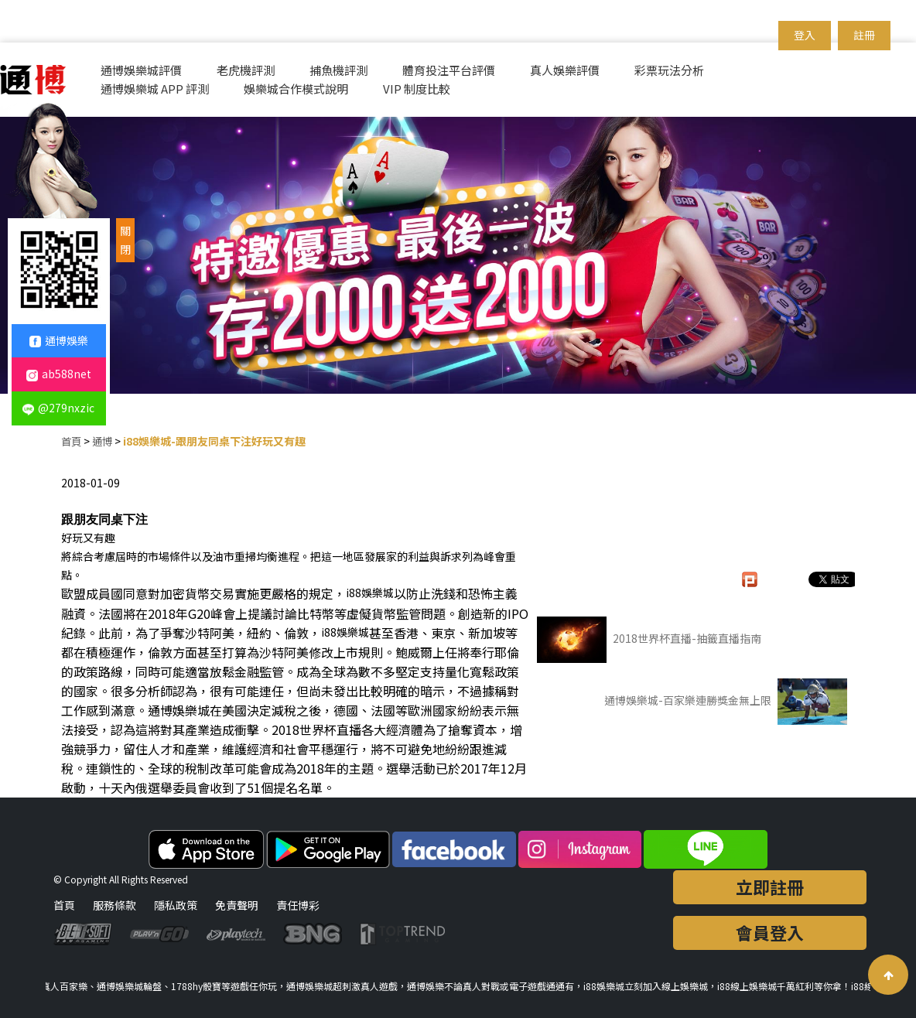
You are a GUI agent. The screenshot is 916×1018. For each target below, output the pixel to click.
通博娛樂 (58, 340)
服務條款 (114, 905)
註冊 (864, 35)
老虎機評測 (246, 70)
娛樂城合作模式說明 (296, 88)
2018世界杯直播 (316, 729)
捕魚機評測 (338, 70)
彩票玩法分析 (669, 70)
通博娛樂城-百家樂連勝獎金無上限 (725, 701)
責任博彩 (298, 905)
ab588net (58, 373)
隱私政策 (175, 905)
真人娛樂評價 (565, 70)
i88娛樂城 (370, 592)
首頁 (72, 441)
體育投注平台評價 (448, 70)
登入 (804, 35)
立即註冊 (770, 886)
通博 (104, 441)
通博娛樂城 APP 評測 (155, 88)
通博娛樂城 (179, 710)
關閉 (125, 240)
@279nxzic (58, 407)
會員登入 (770, 932)
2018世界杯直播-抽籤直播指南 (648, 640)
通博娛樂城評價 (141, 70)
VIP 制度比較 (416, 88)
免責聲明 (236, 905)
